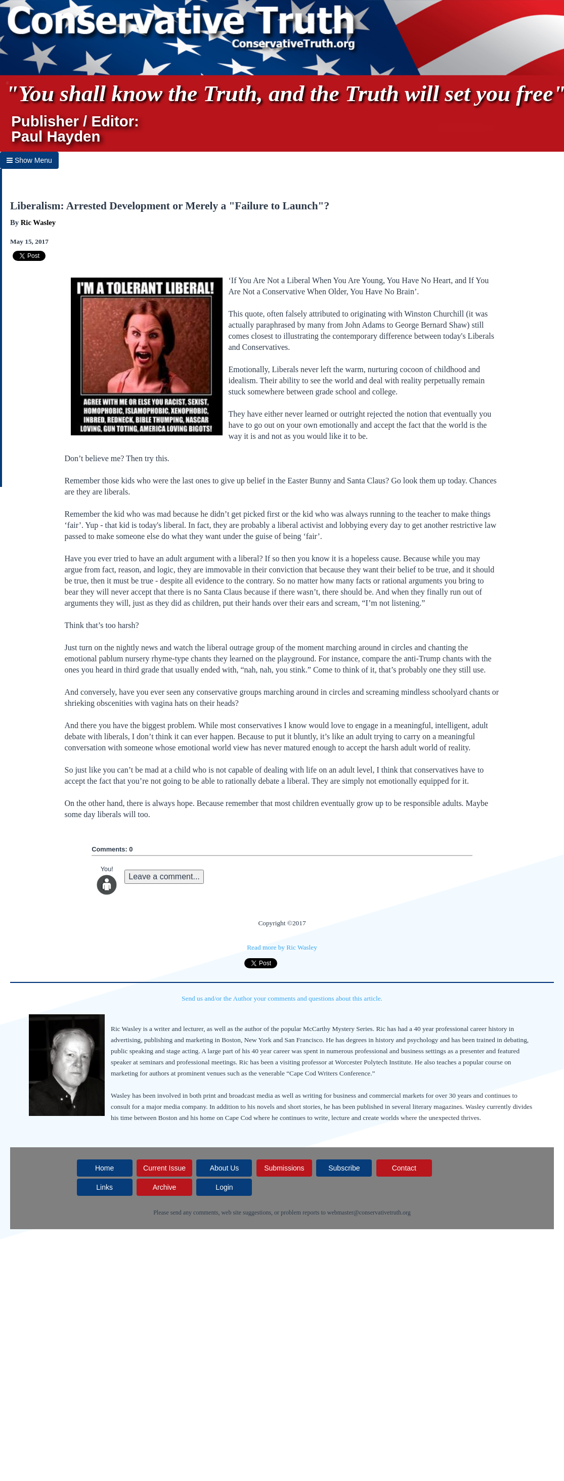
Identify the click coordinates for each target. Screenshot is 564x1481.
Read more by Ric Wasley (282, 947)
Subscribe (344, 1168)
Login (224, 1187)
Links (104, 1187)
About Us (224, 1168)
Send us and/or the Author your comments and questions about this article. (282, 998)
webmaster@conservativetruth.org (369, 1212)
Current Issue (164, 1168)
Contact (404, 1168)
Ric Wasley (38, 222)
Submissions (284, 1168)
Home (104, 1168)
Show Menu (29, 160)
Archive (165, 1187)
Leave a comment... (164, 876)
